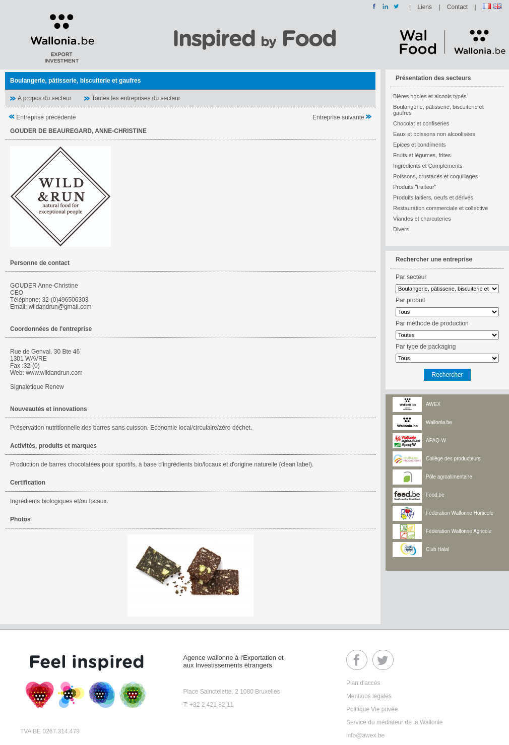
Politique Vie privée (372, 709)
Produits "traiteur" (414, 187)
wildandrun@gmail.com (60, 306)
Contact (457, 7)
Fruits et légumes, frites (422, 155)
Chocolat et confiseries (421, 123)
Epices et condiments (419, 145)
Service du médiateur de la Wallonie (394, 722)
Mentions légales (369, 696)
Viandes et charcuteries (422, 219)
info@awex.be (365, 735)
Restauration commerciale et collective (440, 208)
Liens (424, 7)
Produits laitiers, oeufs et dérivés (433, 197)
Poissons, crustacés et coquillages (435, 176)
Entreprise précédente (42, 117)
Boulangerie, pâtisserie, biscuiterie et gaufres (438, 110)
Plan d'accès (363, 683)
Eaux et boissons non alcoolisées (434, 134)
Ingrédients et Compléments (428, 166)
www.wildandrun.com (54, 372)
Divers (401, 229)
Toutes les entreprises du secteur (136, 98)
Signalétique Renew (37, 386)
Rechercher (447, 374)
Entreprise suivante (342, 117)
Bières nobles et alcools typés (430, 96)
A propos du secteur (45, 98)
